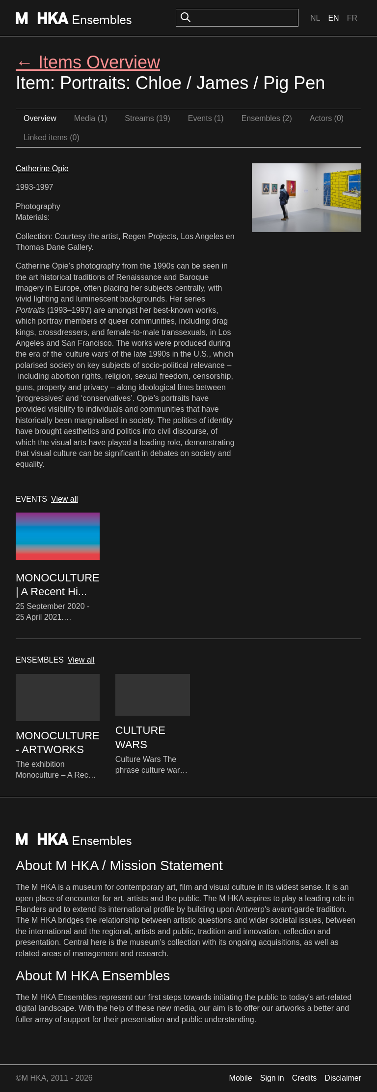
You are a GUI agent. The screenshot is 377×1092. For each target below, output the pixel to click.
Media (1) (91, 118)
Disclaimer (342, 1078)
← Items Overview (88, 62)
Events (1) (206, 118)
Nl (315, 18)
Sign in (272, 1078)
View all (64, 499)
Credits (304, 1078)
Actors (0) (327, 118)
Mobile (240, 1078)
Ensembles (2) (267, 118)
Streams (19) (147, 118)
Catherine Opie (42, 168)
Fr (352, 18)
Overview (40, 118)
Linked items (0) (52, 137)
